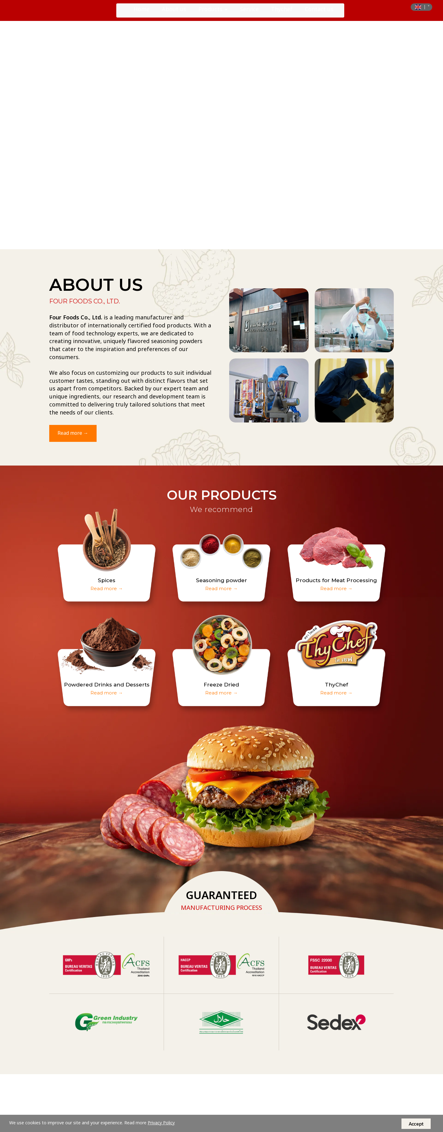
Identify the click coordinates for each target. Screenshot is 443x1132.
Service (249, 14)
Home (142, 14)
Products (213, 14)
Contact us (319, 14)
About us (174, 14)
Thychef (282, 14)
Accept (416, 1123)
